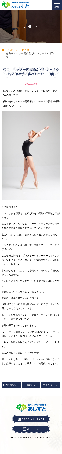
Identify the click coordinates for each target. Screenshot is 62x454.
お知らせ (24, 50)
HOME (10, 50)
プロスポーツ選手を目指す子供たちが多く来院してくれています (51, 385)
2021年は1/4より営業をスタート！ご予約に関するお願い (12, 385)
